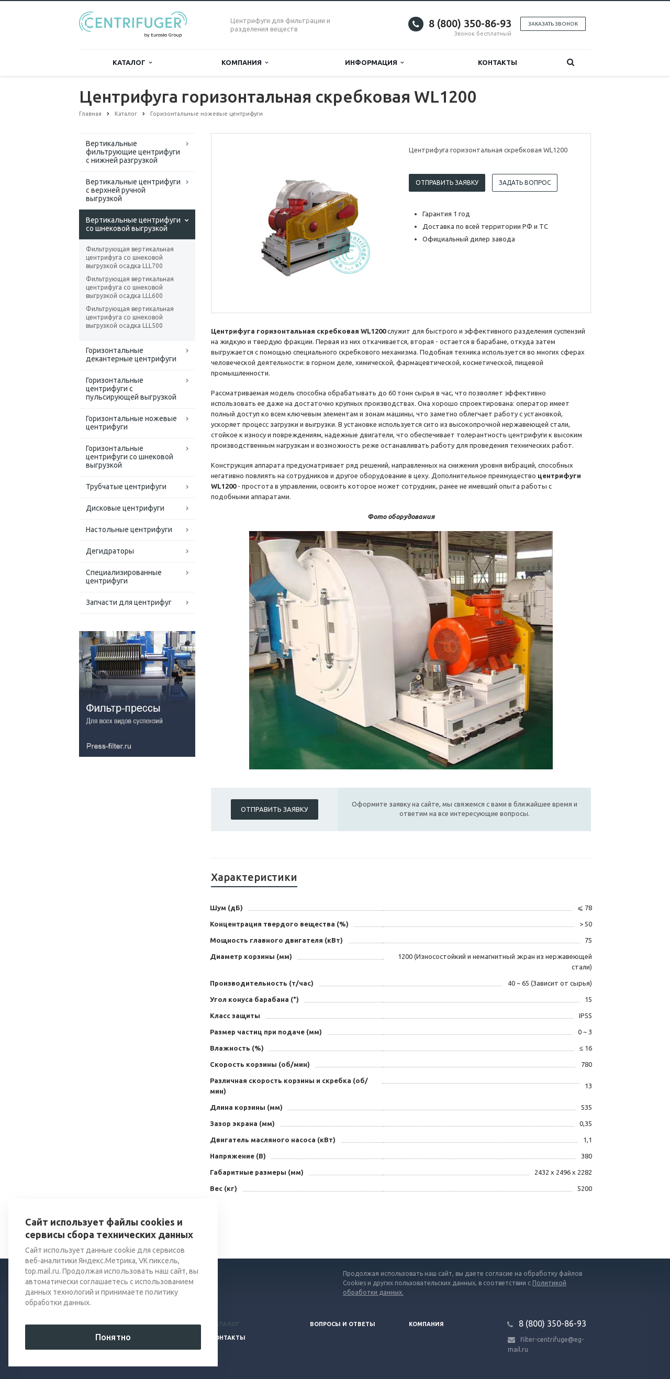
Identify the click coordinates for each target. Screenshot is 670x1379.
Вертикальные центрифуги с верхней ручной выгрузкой (133, 190)
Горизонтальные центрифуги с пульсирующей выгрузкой (131, 388)
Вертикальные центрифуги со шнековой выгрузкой (133, 224)
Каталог (132, 63)
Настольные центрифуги (129, 529)
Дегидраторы (110, 551)
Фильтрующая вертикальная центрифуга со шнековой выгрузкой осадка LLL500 (130, 317)
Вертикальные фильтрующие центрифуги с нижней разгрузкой (133, 151)
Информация (374, 63)
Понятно (113, 1337)
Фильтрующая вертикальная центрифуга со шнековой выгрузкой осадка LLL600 (130, 287)
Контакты (497, 62)
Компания (244, 63)
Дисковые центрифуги (125, 508)
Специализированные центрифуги (124, 576)
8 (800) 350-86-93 (470, 23)
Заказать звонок (553, 24)
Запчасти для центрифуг (129, 602)
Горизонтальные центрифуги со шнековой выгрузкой (129, 456)
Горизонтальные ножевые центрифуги (131, 422)
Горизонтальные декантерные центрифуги (131, 354)
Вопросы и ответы (342, 1324)
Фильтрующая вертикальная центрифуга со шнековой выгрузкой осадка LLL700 (130, 257)
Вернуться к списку (112, 1225)
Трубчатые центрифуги (126, 486)
